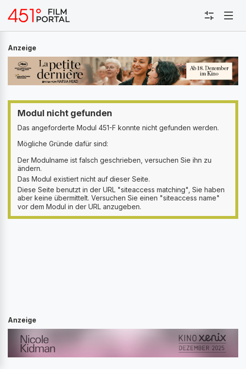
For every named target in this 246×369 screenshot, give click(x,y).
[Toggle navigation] (228, 15)
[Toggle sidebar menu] (209, 15)
